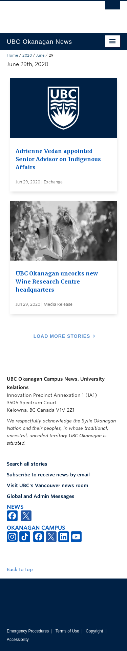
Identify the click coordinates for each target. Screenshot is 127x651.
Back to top (23, 569)
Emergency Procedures (28, 631)
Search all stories (27, 464)
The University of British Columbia (46, 14)
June (40, 55)
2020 (27, 55)
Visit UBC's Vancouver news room (47, 485)
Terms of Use (67, 631)
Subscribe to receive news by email (48, 474)
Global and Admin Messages (41, 496)
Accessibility (18, 639)
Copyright (94, 631)
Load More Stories (62, 336)
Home (12, 55)
